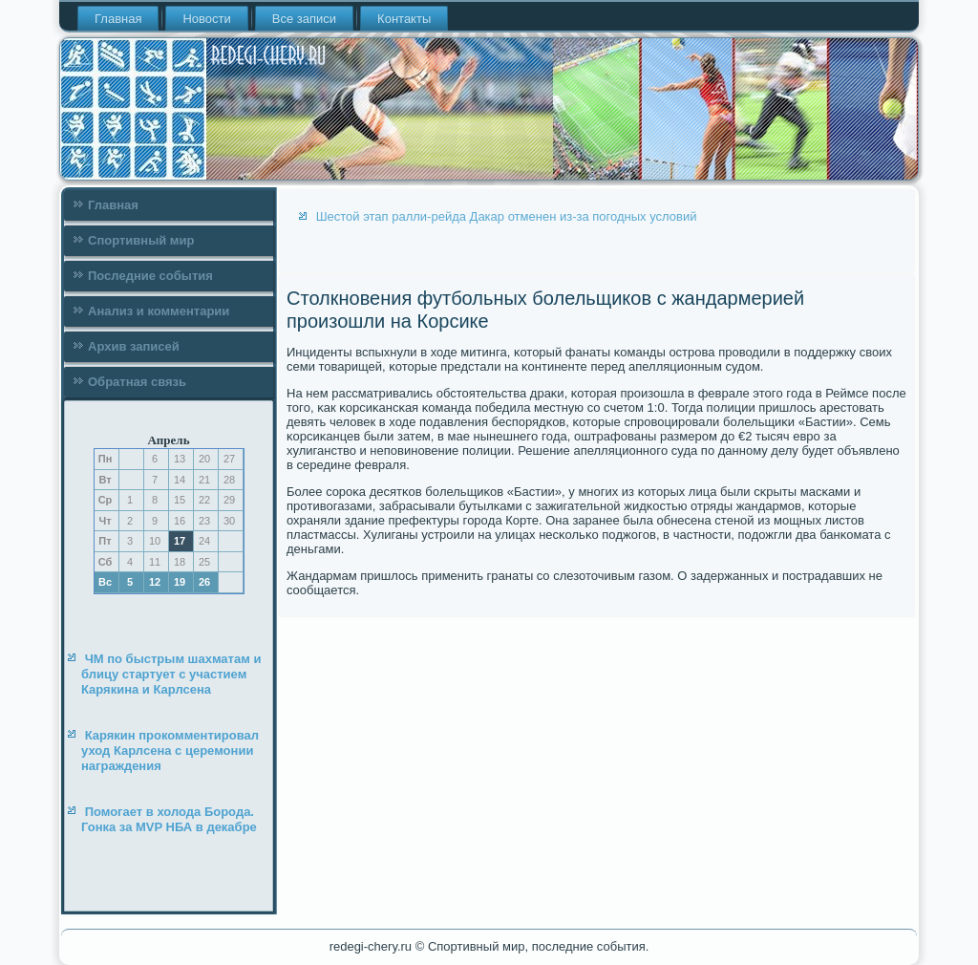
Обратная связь (137, 382)
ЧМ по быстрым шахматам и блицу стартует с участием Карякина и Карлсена (171, 674)
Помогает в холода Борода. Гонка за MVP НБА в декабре (169, 819)
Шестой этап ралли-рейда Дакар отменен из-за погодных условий (506, 216)
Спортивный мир (141, 240)
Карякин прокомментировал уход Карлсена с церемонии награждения (170, 751)
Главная (118, 18)
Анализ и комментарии (158, 311)
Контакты (404, 18)
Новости (206, 18)
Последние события (150, 275)
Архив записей (134, 346)
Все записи (304, 18)
